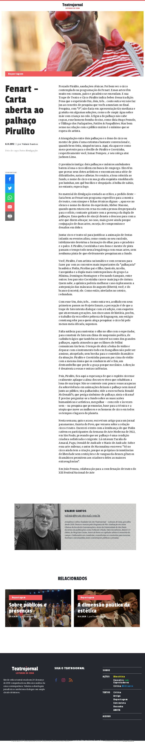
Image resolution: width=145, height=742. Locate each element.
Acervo (107, 716)
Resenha (118, 706)
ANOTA (116, 710)
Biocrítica (119, 677)
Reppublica (128, 741)
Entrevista (119, 703)
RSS (70, 680)
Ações (106, 676)
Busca (137, 6)
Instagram (63, 680)
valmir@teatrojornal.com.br (82, 516)
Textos (106, 692)
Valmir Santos (75, 511)
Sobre (106, 670)
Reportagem (120, 699)
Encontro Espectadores (121, 681)
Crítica (123, 686)
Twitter (9, 188)
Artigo (117, 696)
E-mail (9, 206)
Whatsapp (9, 197)
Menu (7, 5)
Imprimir (9, 216)
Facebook (9, 179)
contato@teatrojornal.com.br (87, 741)
